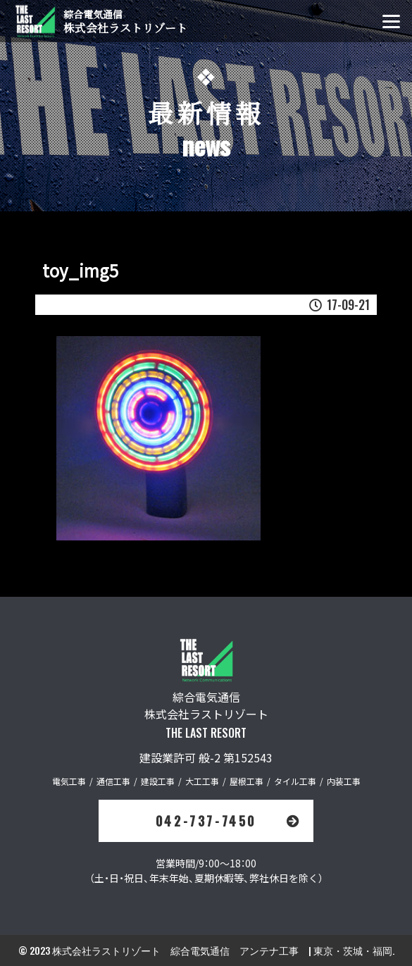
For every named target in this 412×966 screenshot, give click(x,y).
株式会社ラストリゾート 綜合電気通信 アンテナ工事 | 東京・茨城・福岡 (222, 950)
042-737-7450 (229, 821)
